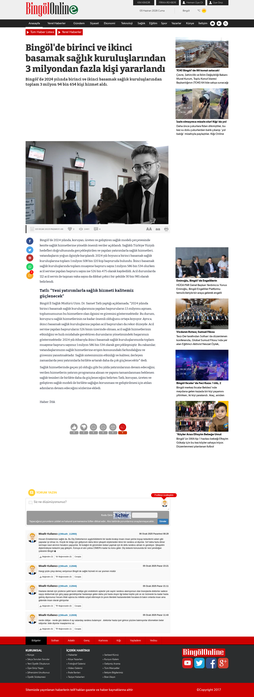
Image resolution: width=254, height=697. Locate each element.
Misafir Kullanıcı (58, 533)
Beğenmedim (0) (65, 557)
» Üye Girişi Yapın (35, 668)
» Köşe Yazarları (74, 659)
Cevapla (78, 557)
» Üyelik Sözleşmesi (36, 677)
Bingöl (186, 10)
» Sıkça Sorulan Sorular (38, 659)
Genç (87, 640)
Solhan (55, 640)
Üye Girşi (218, 2)
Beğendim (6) (47, 629)
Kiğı (119, 640)
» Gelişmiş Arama (111, 664)
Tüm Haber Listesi (42, 32)
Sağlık (141, 23)
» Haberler (71, 655)
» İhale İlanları (73, 672)
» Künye (30, 655)
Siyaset (94, 23)
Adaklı (71, 640)
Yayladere (135, 640)
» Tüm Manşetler (111, 668)
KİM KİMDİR (143, 2)
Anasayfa (34, 23)
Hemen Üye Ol (194, 2)
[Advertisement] (98, 114)
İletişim (202, 23)
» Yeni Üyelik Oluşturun (38, 664)
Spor (164, 23)
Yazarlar (176, 23)
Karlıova (103, 640)
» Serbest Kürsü (110, 655)
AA (149, 229)
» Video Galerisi (74, 668)
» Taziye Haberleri (75, 677)
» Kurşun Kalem (110, 659)
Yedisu (153, 640)
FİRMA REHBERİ (167, 2)
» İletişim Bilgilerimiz (112, 672)
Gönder (162, 521)
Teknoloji (127, 23)
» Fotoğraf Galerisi (75, 664)
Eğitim (153, 23)
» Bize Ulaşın (108, 677)
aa (158, 229)
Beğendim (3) (47, 557)
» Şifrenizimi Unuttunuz (38, 672)
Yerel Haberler (56, 23)
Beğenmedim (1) (65, 629)
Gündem (79, 23)
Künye (190, 23)
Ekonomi (109, 23)
